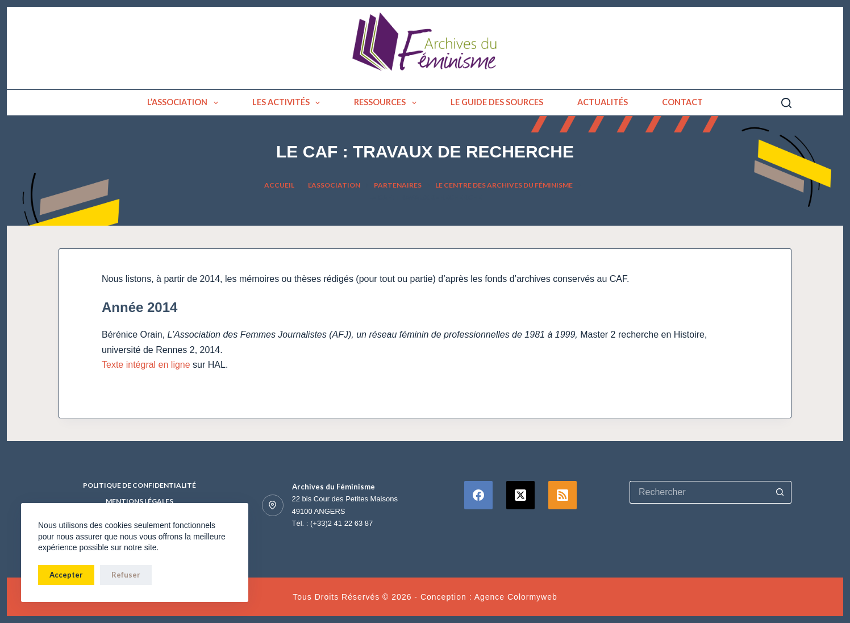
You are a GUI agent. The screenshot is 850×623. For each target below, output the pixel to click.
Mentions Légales (139, 501)
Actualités (602, 102)
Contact (682, 102)
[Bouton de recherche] (780, 492)
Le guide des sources (497, 102)
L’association (185, 103)
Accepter (66, 574)
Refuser (125, 574)
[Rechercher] (786, 103)
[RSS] (562, 495)
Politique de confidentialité (139, 485)
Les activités (288, 103)
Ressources (387, 103)
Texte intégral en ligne (146, 364)
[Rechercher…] (699, 492)
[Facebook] (478, 495)
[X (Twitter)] (520, 495)
